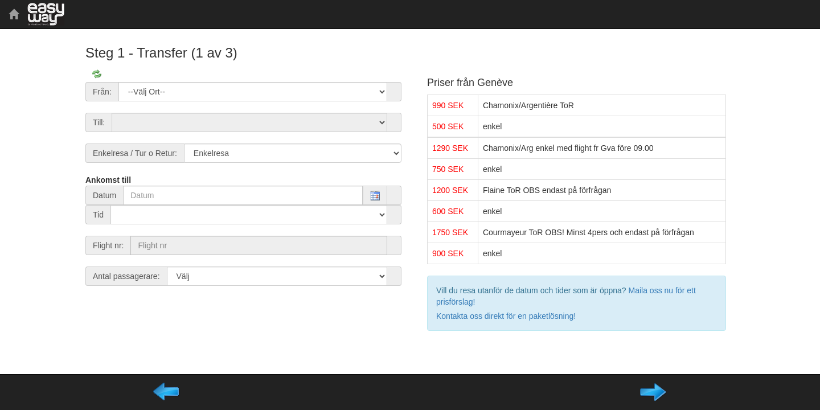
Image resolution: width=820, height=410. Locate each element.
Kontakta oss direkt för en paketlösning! (506, 316)
